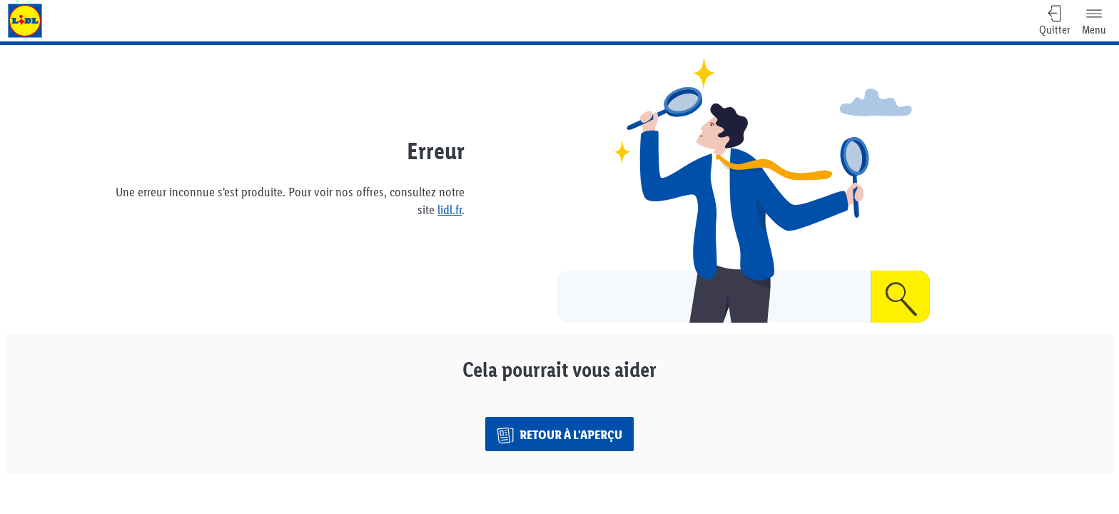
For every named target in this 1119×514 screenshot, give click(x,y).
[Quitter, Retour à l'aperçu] (1054, 20)
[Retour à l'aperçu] (559, 434)
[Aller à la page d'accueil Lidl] (25, 21)
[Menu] (1094, 20)
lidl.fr (449, 210)
